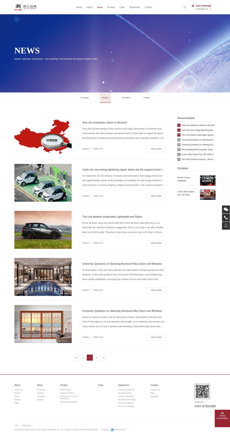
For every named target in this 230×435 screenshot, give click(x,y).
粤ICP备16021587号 (88, 431)
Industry (105, 98)
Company (82, 98)
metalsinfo (26, 427)
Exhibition (127, 98)
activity (148, 98)
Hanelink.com (119, 431)
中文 (207, 9)
